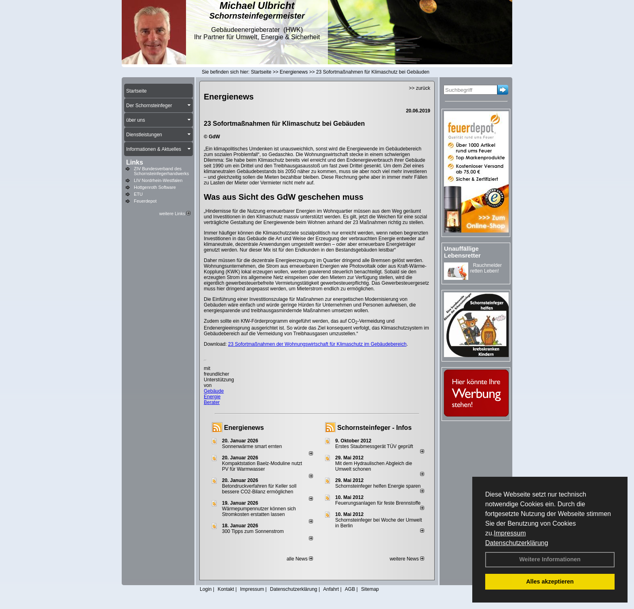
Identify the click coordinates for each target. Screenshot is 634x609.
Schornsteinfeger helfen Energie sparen (378, 486)
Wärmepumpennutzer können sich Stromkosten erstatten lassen (259, 511)
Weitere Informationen (550, 559)
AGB (350, 589)
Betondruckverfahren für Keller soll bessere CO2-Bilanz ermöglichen (259, 489)
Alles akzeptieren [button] (550, 581)
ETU (138, 194)
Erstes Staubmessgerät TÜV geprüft (374, 446)
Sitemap (370, 589)
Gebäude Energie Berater (214, 396)
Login (205, 589)
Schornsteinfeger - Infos (374, 427)
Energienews (244, 427)
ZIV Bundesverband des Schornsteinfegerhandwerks (161, 171)
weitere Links (174, 213)
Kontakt (226, 589)
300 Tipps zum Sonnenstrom (253, 531)
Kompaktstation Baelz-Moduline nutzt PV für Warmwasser (262, 466)
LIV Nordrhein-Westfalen (158, 180)
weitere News (407, 559)
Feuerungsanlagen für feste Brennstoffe (378, 503)
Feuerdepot (145, 201)
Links (134, 162)
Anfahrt (331, 589)
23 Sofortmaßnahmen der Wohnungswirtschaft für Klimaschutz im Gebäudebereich (317, 344)
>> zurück (419, 88)
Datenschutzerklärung (516, 542)
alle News (300, 559)
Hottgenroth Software (155, 187)
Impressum (510, 533)
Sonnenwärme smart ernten (252, 446)
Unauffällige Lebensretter (462, 252)
